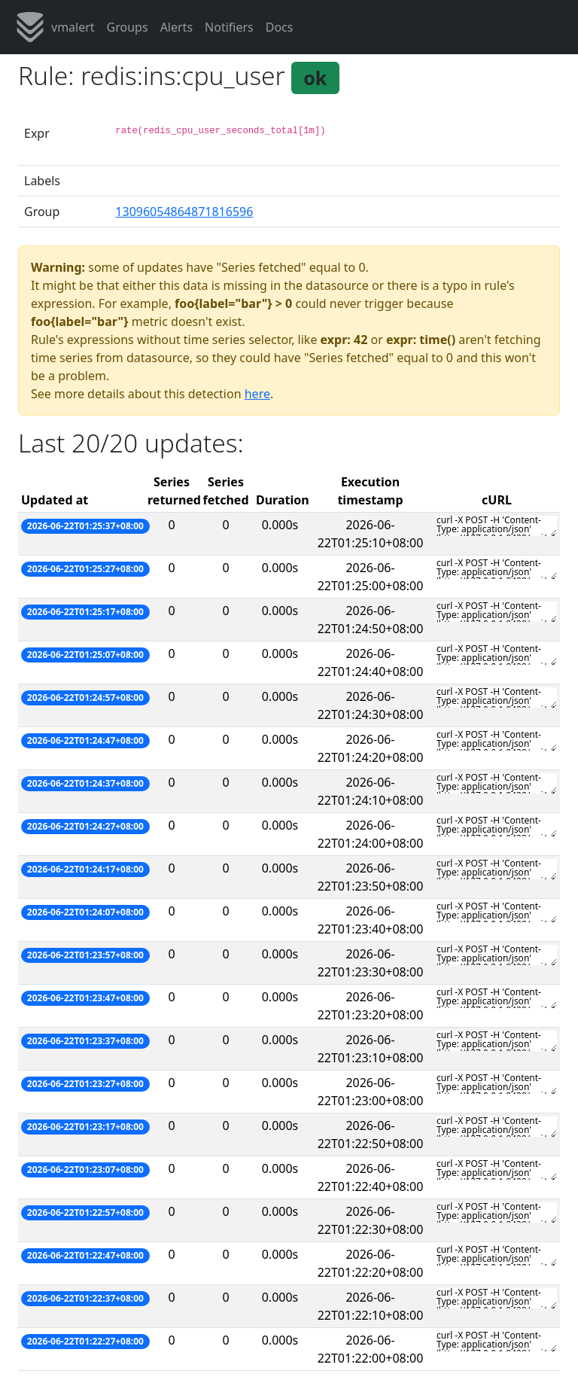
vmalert (55, 27)
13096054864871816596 (184, 211)
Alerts (176, 27)
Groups (127, 27)
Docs (280, 27)
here (257, 393)
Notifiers (229, 27)
